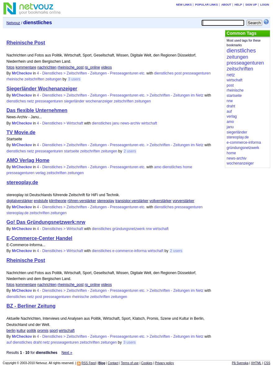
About (226, 4)
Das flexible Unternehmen (37, 110)
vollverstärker (161, 201)
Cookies (146, 363)
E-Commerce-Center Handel (40, 238)
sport (54, 330)
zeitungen (53, 79)
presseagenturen (197, 73)
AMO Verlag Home (28, 160)
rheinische (15, 79)
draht (37, 342)
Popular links (206, 4)
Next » (66, 352)
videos (106, 67)
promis (42, 330)
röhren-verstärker (82, 201)
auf (9, 342)
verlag (40, 173)
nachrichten (46, 67)
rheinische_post (71, 67)
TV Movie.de (21, 132)
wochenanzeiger (99, 101)
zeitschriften (34, 79)
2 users (130, 151)
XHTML (256, 363)
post (178, 73)
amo (157, 167)
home (187, 167)
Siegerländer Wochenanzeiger (42, 88)
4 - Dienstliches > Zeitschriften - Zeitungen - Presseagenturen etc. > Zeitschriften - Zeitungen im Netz (120, 95)
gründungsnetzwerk (128, 229)
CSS (267, 363)
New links (184, 4)
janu (115, 123)
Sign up (251, 4)
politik (31, 330)
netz (30, 101)
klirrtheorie (57, 201)
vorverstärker (183, 201)
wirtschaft (149, 123)
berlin (11, 330)
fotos (11, 67)
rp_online (92, 67)
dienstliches (164, 73)
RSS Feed (89, 363)
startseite (71, 151)
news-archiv (130, 123)
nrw (149, 229)
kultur (21, 330)
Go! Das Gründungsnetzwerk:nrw (46, 222)
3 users (74, 79)
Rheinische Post (26, 42)
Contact (113, 363)
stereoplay (105, 201)
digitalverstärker (20, 201)
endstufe (41, 201)
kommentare (26, 67)
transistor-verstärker (132, 201)
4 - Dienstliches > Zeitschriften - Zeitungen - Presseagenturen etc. (91, 73)
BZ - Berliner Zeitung (31, 306)
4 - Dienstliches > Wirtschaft (60, 123)
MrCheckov (22, 73)
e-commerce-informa (129, 251)
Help (238, 4)
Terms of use (130, 363)
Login (264, 4)
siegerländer (74, 101)
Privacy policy (164, 363)
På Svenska (240, 363)
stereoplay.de (22, 182)
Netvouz (13, 23)
